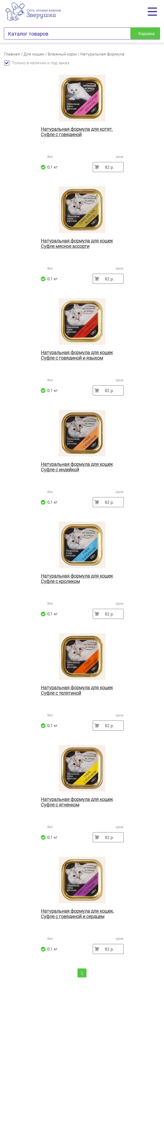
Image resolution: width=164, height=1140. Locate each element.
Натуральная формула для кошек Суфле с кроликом (77, 578)
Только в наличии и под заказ (36, 62)
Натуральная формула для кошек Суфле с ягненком (77, 802)
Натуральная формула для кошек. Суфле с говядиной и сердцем (77, 913)
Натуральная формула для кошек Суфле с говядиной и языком (77, 355)
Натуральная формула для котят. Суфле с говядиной (77, 131)
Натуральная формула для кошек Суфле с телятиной (77, 690)
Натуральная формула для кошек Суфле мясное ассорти (77, 243)
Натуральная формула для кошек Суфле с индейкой (77, 467)
